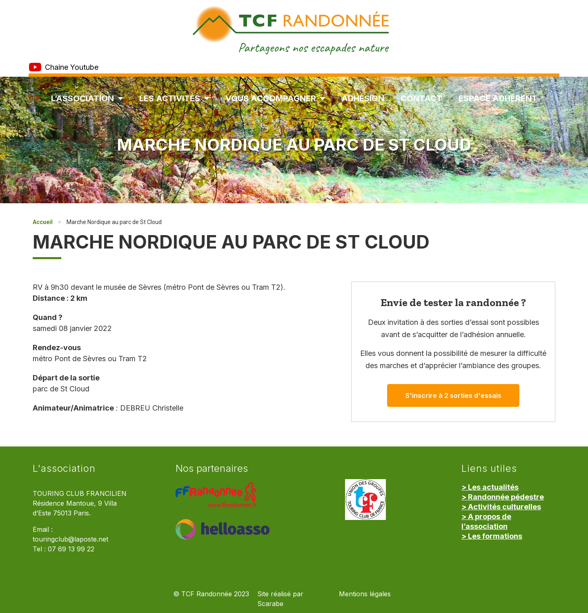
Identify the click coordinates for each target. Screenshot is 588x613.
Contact (421, 98)
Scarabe (270, 604)
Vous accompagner (275, 98)
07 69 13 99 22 (71, 549)
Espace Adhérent (498, 98)
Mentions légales (365, 594)
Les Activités (174, 98)
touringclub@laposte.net (70, 539)
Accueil (43, 222)
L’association (87, 98)
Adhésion (362, 98)
